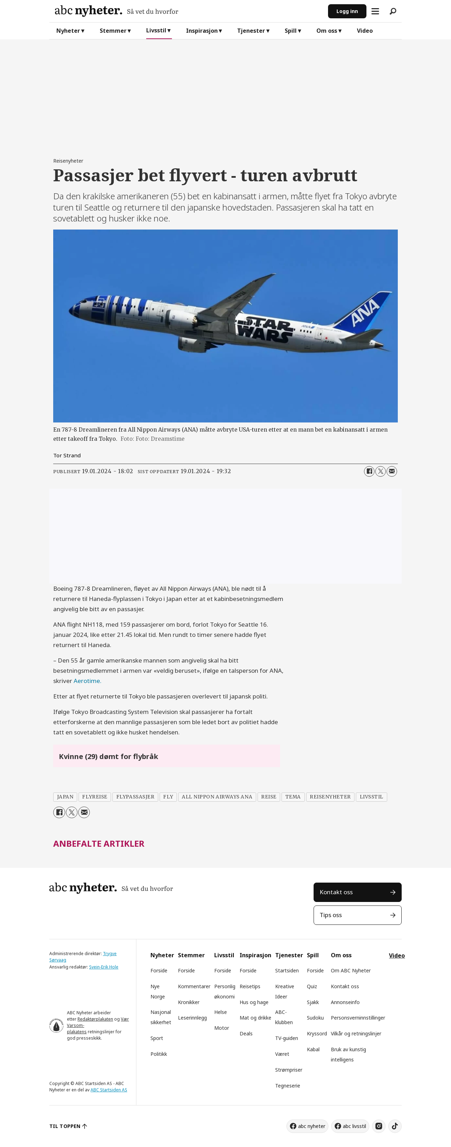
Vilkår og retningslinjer (356, 1033)
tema (293, 797)
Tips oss (331, 915)
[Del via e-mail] (392, 471)
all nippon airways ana (217, 797)
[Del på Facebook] (369, 471)
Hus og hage (254, 1002)
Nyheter (68, 31)
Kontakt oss (336, 892)
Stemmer (113, 31)
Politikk (158, 1054)
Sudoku (315, 1017)
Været (282, 1054)
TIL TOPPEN (64, 1126)
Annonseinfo (345, 1002)
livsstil (371, 797)
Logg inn (347, 11)
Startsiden (287, 970)
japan (65, 797)
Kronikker (188, 1002)
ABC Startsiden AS (109, 1090)
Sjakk (313, 1002)
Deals (246, 1033)
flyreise (94, 797)
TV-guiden (286, 1038)
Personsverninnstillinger (358, 1017)
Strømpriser (288, 1069)
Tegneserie (287, 1085)
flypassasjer (135, 797)
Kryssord (317, 1033)
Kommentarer (194, 986)
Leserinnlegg (192, 1017)
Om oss (326, 31)
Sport (156, 1038)
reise (269, 797)
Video (365, 31)
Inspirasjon (202, 31)
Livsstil (156, 30)
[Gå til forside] (188, 11)
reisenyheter (330, 797)
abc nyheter (311, 1126)
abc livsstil (354, 1126)
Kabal (313, 1049)
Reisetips (250, 986)
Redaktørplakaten (95, 1019)
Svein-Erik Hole (103, 967)
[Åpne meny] (375, 11)
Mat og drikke (255, 1017)
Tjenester (251, 31)
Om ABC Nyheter (351, 970)
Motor (221, 1027)
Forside (158, 970)
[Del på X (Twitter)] (380, 471)
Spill (291, 31)
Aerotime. (87, 681)
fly (168, 797)
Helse (220, 1012)
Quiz (312, 986)
